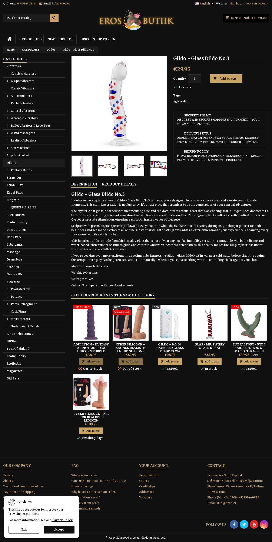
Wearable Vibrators (24, 118)
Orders (144, 481)
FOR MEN (13, 282)
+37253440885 (25, 3)
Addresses (146, 492)
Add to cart (225, 78)
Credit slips (147, 486)
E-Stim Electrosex (20, 334)
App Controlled (18, 155)
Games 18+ (15, 274)
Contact (216, 465)
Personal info (148, 475)
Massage (13, 252)
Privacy (8, 475)
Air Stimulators (21, 96)
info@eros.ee (61, 3)
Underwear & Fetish (25, 326)
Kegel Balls (15, 192)
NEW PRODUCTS (60, 39)
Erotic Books (16, 356)
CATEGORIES (29, 39)
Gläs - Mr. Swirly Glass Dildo (210, 346)
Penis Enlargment (24, 304)
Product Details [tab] (119, 184)
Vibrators (14, 66)
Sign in (234, 3)
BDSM (11, 341)
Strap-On (14, 178)
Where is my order (84, 475)
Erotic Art (14, 363)
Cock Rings (18, 311)
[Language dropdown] (204, 3)
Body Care (14, 237)
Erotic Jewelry (17, 222)
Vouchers (145, 497)
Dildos (11, 163)
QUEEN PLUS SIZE (23, 207)
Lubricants (15, 244)
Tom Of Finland (18, 349)
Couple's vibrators (23, 73)
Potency (16, 297)
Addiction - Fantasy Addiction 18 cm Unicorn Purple (91, 347)
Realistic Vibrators (23, 140)
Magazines (15, 371)
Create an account (256, 3)
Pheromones (16, 230)
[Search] (31, 18)
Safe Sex (13, 267)
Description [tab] (84, 184)
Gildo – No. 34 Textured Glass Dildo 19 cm (170, 347)
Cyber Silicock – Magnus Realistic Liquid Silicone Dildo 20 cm (130, 349)
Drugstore (14, 259)
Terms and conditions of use (23, 486)
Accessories (16, 215)
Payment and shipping (19, 492)
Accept (59, 529)
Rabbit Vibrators (22, 103)
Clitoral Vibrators (23, 111)
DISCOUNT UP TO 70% (97, 39)
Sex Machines (20, 148)
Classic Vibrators (22, 88)
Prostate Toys (20, 289)
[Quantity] (194, 78)
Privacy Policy (62, 520)
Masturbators (20, 319)
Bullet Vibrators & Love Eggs (31, 125)
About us (9, 481)
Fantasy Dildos (21, 170)
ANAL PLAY (15, 185)
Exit (24, 529)
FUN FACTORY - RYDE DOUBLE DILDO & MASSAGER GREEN (249, 347)
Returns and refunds (85, 508)
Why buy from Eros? (85, 503)
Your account (153, 465)
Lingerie (13, 200)
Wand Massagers (23, 133)
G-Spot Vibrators (22, 81)
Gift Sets (13, 378)
